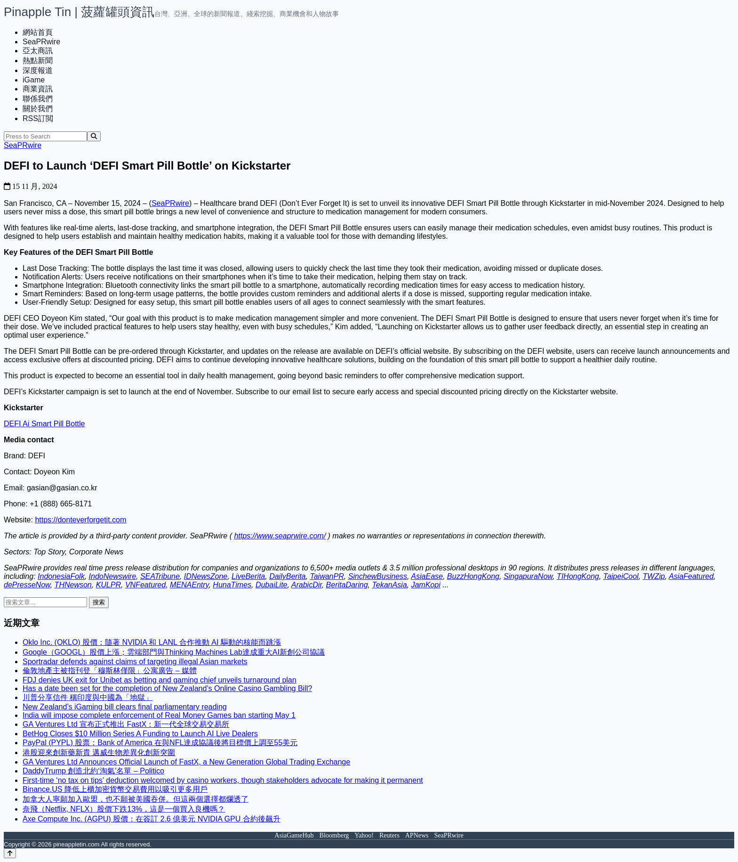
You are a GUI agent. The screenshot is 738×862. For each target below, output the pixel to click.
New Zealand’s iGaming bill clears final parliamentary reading (125, 707)
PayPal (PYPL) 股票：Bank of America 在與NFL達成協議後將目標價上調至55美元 (160, 743)
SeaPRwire (41, 42)
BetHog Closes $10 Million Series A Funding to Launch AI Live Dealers (140, 734)
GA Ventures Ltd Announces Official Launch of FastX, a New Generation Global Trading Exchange (186, 762)
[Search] (94, 136)
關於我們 (38, 109)
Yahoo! (364, 835)
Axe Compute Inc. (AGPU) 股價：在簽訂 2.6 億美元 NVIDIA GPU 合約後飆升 (152, 819)
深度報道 (38, 70)
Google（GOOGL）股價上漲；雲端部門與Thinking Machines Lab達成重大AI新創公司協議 (174, 652)
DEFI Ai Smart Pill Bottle (44, 424)
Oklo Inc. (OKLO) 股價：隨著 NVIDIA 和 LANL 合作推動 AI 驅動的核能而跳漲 (152, 642)
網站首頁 (38, 32)
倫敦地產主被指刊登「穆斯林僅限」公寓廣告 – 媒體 (110, 671)
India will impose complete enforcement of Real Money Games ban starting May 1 (159, 715)
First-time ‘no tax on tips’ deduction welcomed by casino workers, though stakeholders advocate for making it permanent (223, 780)
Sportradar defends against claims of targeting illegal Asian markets (135, 662)
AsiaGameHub (293, 835)
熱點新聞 (38, 61)
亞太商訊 (38, 51)
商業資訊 (38, 89)
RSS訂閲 (38, 118)
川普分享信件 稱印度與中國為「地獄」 (87, 697)
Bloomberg (334, 835)
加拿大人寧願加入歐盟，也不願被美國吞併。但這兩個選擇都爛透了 (136, 799)
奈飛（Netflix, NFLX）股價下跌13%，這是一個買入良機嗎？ (124, 809)
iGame (34, 80)
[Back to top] (10, 853)
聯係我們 (38, 99)
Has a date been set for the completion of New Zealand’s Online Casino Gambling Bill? (167, 688)
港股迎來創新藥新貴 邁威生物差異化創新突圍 (99, 752)
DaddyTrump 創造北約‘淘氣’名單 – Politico (93, 771)
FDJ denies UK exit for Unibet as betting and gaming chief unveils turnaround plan (160, 680)
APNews (417, 835)
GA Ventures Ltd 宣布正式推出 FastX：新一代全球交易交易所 (126, 724)
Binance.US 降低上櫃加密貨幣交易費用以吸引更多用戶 (115, 789)
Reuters (389, 835)
